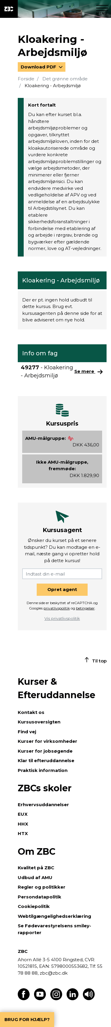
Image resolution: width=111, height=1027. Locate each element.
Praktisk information (42, 770)
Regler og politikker (41, 887)
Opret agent (62, 589)
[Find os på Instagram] (56, 998)
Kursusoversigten (39, 722)
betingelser (85, 608)
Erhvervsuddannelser (43, 804)
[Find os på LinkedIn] (72, 998)
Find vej (27, 731)
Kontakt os (31, 712)
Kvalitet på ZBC (36, 867)
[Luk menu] (102, 9)
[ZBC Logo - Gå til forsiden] (9, 9)
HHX (23, 824)
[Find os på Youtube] (40, 998)
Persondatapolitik (39, 897)
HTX (23, 833)
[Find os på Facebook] (24, 998)
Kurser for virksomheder (47, 741)
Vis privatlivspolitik (62, 618)
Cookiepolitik (34, 906)
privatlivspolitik (57, 608)
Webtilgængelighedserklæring (54, 916)
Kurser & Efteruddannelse (56, 688)
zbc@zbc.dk (53, 973)
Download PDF (39, 67)
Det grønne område (65, 79)
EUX (23, 814)
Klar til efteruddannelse (46, 760)
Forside (26, 79)
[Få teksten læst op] (89, 998)
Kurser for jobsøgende (45, 751)
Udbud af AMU (35, 877)
